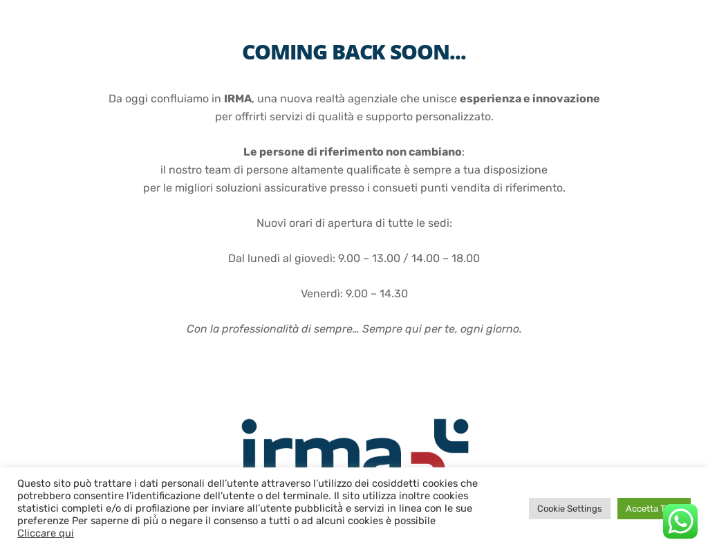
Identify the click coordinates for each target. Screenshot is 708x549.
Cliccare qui (45, 533)
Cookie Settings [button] (569, 508)
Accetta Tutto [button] (654, 508)
